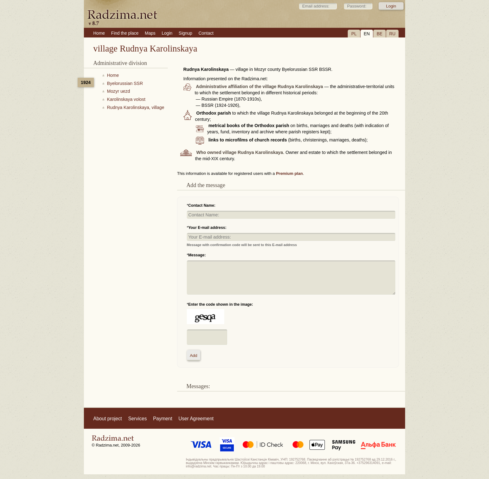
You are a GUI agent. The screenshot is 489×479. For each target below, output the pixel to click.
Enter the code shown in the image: (220, 304)
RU (392, 33)
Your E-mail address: (207, 227)
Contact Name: (201, 205)
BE (380, 33)
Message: (197, 255)
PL (353, 33)
